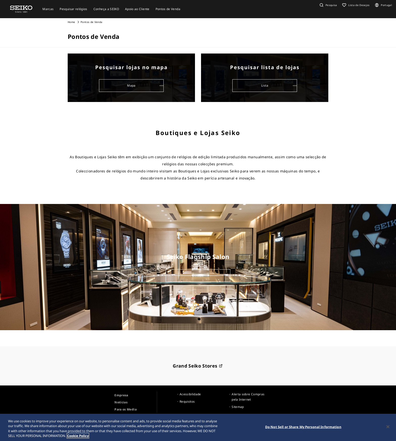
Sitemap (238, 407)
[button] (327, 5)
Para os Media (125, 409)
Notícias (121, 402)
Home (71, 22)
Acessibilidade (190, 394)
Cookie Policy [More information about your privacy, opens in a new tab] (78, 436)
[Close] (387, 426)
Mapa (131, 85)
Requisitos (187, 401)
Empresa (121, 395)
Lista (264, 85)
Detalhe (198, 275)
